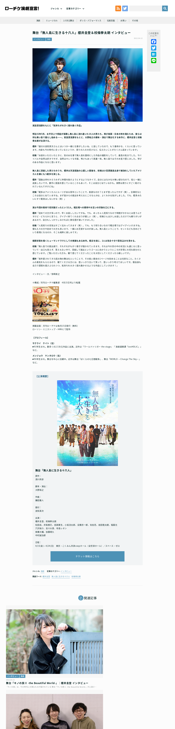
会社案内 (87, 708)
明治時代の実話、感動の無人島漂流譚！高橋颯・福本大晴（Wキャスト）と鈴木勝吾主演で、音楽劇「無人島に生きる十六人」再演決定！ (142, 665)
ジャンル (55, 11)
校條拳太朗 (76, 585)
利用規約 (23, 703)
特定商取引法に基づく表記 (142, 703)
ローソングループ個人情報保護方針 (113, 703)
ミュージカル (50, 27)
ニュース (121, 653)
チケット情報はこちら (87, 563)
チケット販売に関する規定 (41, 703)
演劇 (36, 27)
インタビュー (39, 48)
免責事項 (160, 703)
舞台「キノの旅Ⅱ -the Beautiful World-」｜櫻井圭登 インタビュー (28, 661)
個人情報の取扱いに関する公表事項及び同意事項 (76, 703)
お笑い (125, 27)
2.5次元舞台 (68, 27)
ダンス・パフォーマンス (90, 27)
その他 (137, 27)
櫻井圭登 (46, 585)
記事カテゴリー (73, 11)
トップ (13, 703)
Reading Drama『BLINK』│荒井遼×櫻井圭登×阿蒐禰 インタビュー (86, 661)
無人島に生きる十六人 (61, 585)
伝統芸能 (112, 27)
